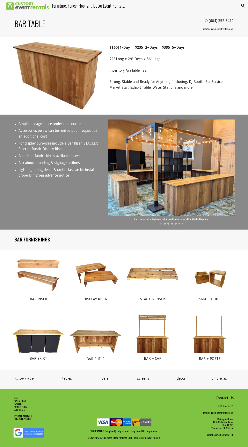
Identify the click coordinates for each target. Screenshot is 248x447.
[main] (86, 23)
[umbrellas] (219, 378)
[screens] (143, 378)
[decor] (181, 378)
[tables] (67, 378)
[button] (243, 6)
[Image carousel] (171, 172)
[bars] (105, 378)
